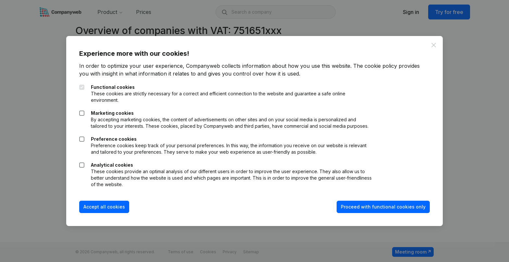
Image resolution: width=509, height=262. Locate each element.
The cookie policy (375, 66)
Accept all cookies (104, 206)
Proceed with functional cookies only (383, 206)
